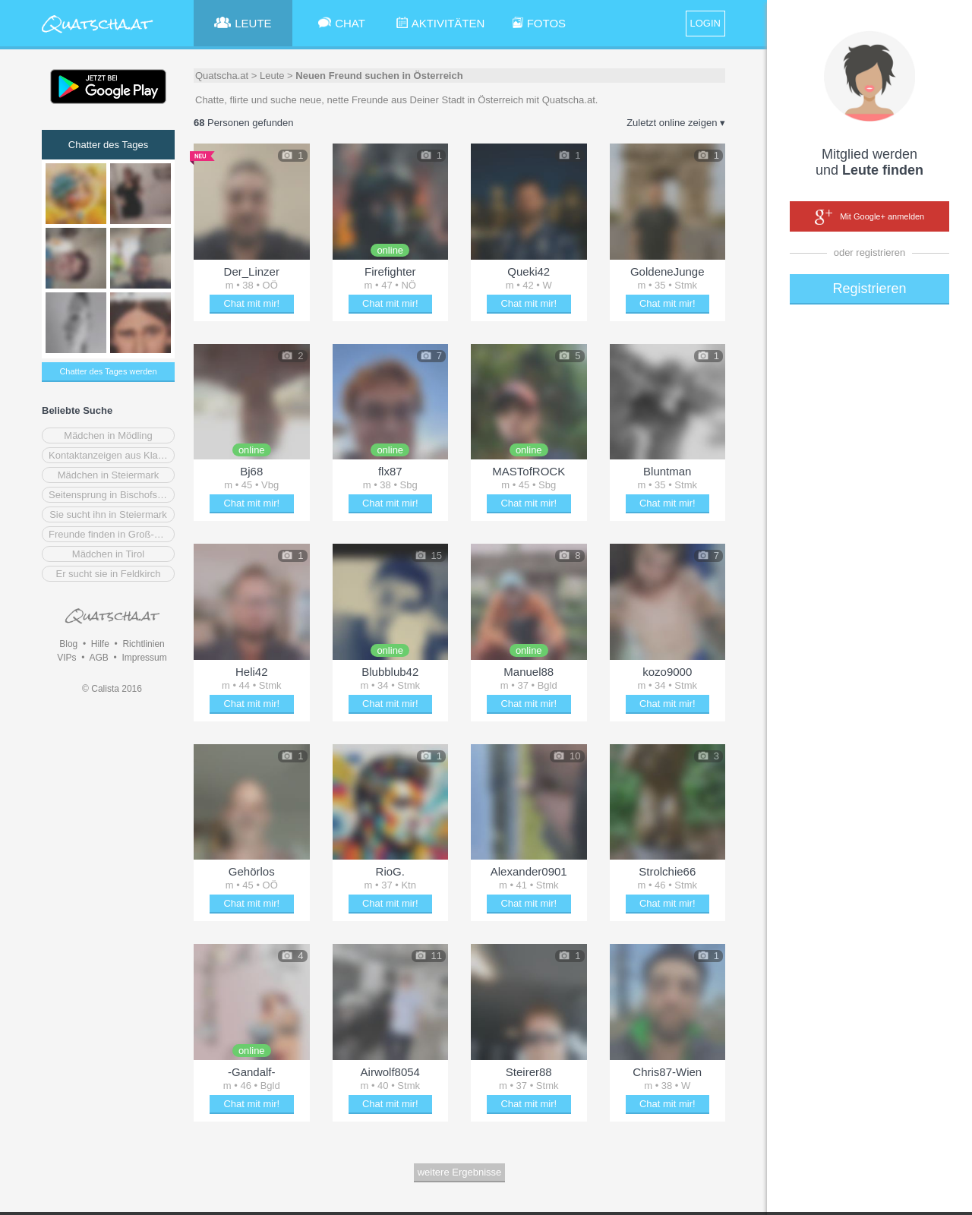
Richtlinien (143, 644)
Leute (272, 75)
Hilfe (100, 644)
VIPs (66, 657)
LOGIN (705, 23)
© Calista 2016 (112, 688)
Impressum (144, 657)
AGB (98, 657)
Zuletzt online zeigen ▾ (675, 122)
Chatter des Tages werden (107, 371)
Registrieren (869, 288)
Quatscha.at (221, 75)
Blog (68, 644)
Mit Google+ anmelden (869, 217)
